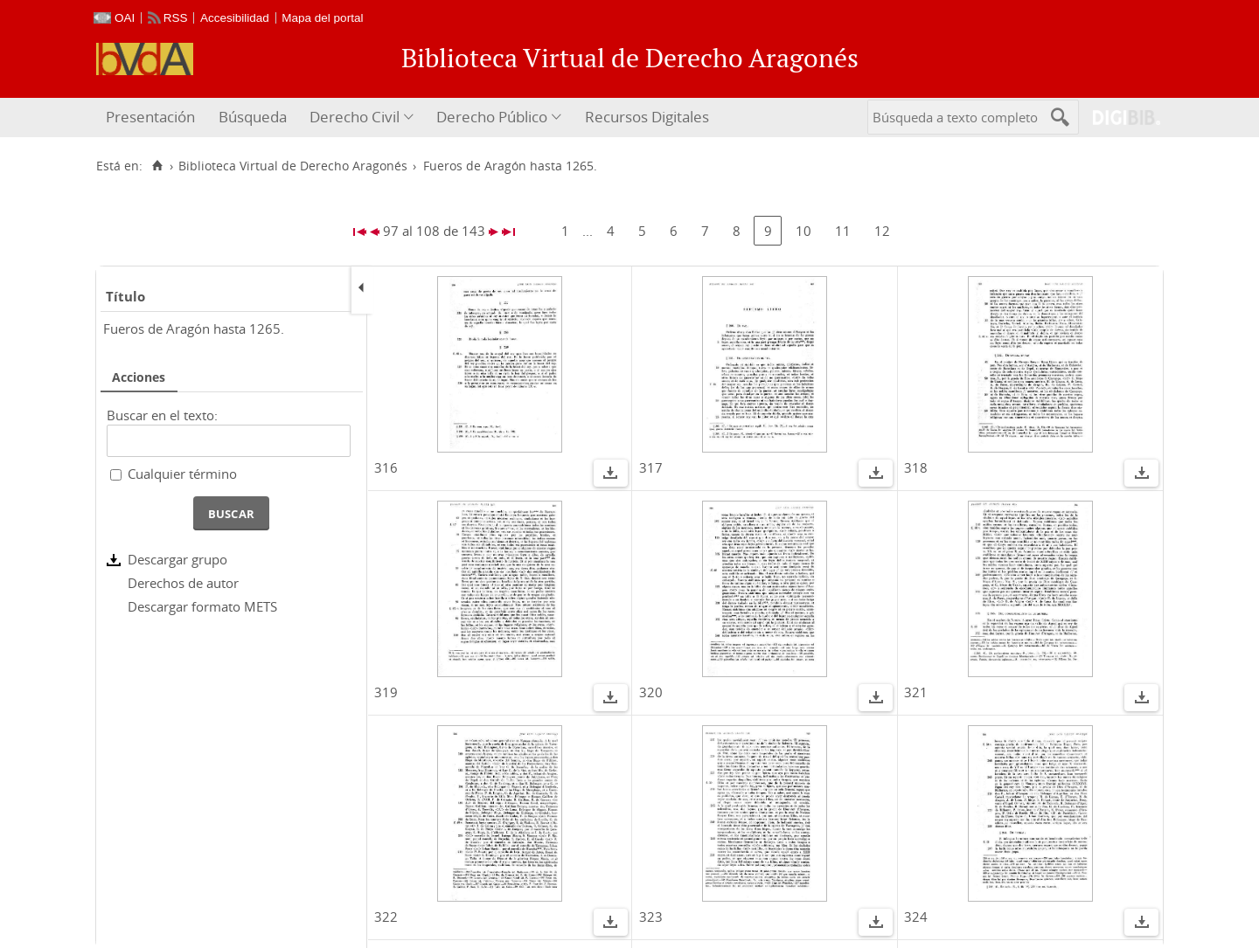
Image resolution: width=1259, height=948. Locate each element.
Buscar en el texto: (162, 415)
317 (651, 467)
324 (916, 916)
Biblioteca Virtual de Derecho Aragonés (292, 166)
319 (386, 692)
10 (803, 230)
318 (916, 467)
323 (651, 916)
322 (386, 916)
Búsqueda (253, 117)
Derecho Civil (355, 117)
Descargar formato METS (202, 606)
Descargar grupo (177, 559)
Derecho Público (491, 117)
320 (651, 692)
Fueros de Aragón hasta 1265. (193, 328)
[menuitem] (152, 117)
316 (386, 467)
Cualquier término (182, 473)
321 (916, 692)
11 (843, 230)
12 (882, 230)
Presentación (150, 117)
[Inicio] (157, 166)
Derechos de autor (183, 583)
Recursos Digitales (647, 117)
